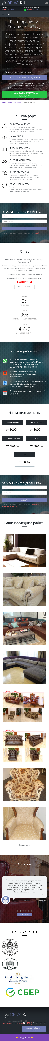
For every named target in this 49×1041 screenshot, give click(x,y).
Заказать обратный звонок (34, 1029)
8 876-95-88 (32, 9)
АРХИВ (10, 102)
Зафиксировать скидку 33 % (24, 77)
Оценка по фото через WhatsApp (24, 94)
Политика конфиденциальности (14, 1023)
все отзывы (24, 914)
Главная (4, 102)
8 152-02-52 (8, 9)
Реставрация (17, 102)
